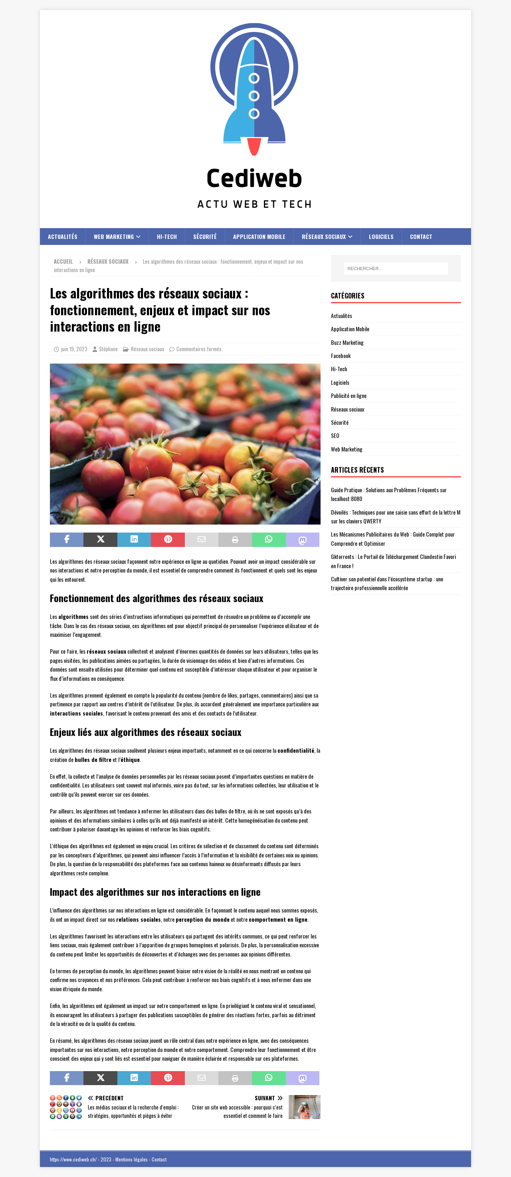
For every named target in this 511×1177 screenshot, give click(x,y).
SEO (335, 435)
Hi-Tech (167, 236)
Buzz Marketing (347, 342)
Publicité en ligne (348, 395)
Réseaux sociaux (324, 236)
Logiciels (381, 236)
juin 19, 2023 (74, 349)
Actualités (62, 236)
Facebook (341, 355)
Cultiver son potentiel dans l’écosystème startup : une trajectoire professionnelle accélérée (387, 583)
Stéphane (108, 349)
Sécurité (205, 236)
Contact (421, 236)
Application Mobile (259, 236)
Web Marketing (114, 236)
